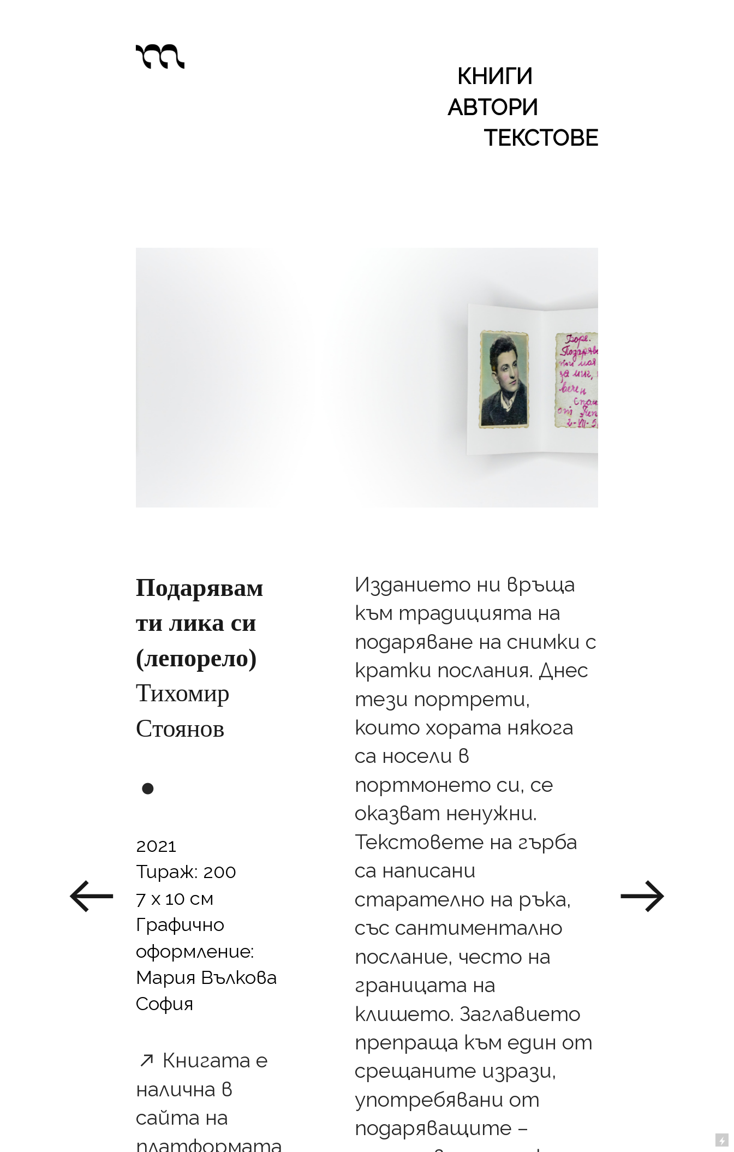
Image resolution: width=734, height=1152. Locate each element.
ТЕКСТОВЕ (541, 138)
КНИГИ (495, 76)
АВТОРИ (492, 107)
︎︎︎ (91, 897)
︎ (643, 897)
